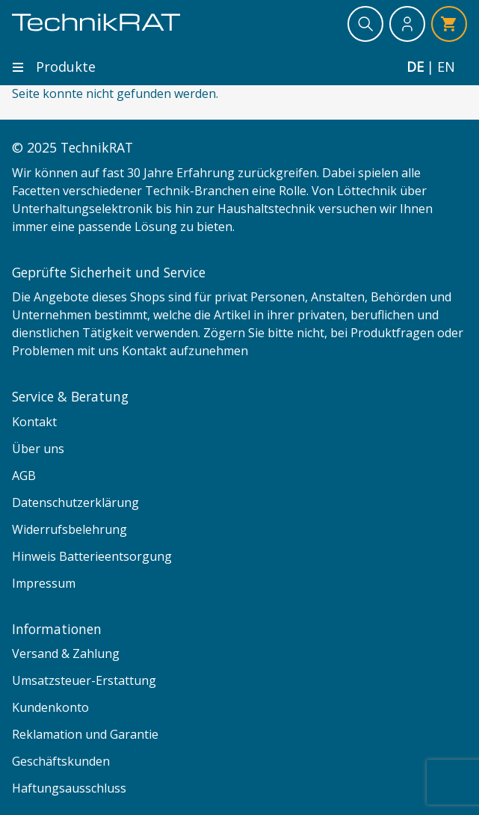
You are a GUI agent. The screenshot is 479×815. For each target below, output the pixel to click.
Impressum (43, 583)
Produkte (54, 67)
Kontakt (34, 421)
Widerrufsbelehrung (69, 529)
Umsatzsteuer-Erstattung (84, 680)
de (415, 67)
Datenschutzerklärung (75, 502)
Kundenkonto (50, 707)
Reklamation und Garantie (85, 734)
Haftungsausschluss (69, 788)
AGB (24, 475)
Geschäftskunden (61, 761)
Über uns (38, 448)
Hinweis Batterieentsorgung (92, 556)
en (446, 67)
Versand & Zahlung (66, 653)
